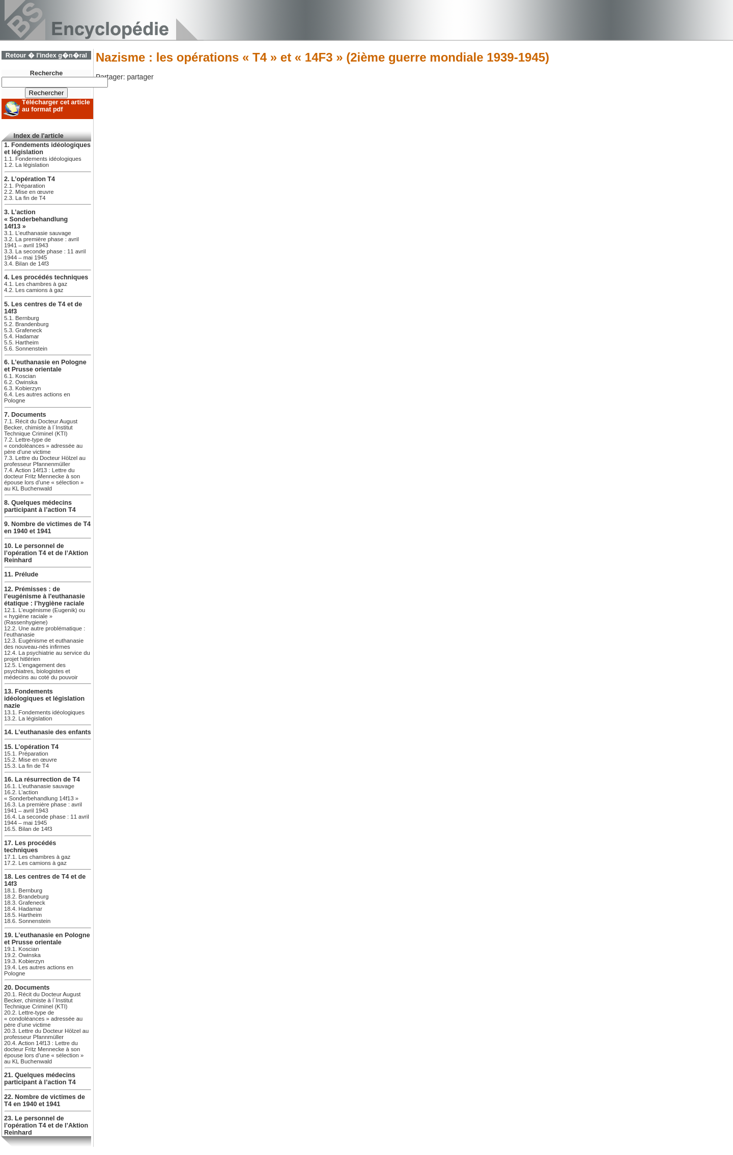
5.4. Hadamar (21, 336)
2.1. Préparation (24, 186)
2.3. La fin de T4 (25, 198)
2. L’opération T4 (29, 179)
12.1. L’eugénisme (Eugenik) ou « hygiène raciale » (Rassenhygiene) (44, 616)
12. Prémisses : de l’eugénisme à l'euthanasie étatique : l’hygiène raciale (44, 596)
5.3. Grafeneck (23, 330)
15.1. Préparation (26, 753)
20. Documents (27, 987)
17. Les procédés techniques (30, 847)
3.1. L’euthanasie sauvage (37, 233)
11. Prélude (21, 574)
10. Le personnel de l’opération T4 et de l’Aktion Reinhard (46, 553)
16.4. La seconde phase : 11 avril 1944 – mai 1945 (46, 820)
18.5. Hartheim (23, 915)
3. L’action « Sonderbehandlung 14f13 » (36, 219)
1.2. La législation (26, 165)
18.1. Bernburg (23, 890)
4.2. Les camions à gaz (34, 290)
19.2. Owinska (22, 955)
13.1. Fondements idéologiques (44, 712)
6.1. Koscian (20, 376)
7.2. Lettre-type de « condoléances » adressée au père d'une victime (43, 446)
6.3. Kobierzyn (22, 388)
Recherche (46, 73)
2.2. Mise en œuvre (29, 192)
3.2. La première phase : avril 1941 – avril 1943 (41, 242)
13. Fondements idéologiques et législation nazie (44, 698)
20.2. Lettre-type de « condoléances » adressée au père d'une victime (43, 1018)
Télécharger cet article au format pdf (56, 106)
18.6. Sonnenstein (27, 921)
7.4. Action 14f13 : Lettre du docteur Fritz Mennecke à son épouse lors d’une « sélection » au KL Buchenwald (43, 479)
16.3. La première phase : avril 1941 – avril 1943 (43, 807)
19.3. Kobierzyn (24, 961)
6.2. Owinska (20, 382)
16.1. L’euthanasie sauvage (39, 786)
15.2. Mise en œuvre (30, 760)
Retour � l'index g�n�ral (46, 55)
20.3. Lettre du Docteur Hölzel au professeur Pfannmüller (46, 1034)
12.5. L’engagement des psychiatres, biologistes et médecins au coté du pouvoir (41, 671)
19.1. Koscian (21, 949)
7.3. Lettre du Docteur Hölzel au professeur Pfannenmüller (45, 461)
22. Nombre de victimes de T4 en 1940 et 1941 (44, 1100)
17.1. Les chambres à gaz (37, 857)
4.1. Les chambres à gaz (35, 284)
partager (140, 77)
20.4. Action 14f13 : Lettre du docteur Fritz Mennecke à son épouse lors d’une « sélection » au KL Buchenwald (43, 1052)
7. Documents (25, 414)
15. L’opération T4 (31, 746)
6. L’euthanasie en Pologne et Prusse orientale (45, 366)
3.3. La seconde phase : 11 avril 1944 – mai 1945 (45, 254)
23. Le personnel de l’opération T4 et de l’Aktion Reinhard (46, 1125)
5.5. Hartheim (21, 342)
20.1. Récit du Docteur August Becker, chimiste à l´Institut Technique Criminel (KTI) (42, 1000)
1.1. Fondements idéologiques (42, 159)
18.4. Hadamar (23, 909)
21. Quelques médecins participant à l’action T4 (40, 1079)
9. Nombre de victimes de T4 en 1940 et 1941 (47, 528)
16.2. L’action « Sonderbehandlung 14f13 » (41, 795)
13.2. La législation (28, 718)
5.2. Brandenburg (26, 324)
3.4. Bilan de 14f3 (26, 264)
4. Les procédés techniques (46, 277)
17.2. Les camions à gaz (35, 863)
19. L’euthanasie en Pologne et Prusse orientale (47, 939)
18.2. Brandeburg (26, 896)
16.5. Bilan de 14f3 (28, 829)
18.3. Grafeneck (24, 903)
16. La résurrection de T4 (42, 779)
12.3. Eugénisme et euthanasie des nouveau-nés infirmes (43, 644)
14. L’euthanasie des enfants (47, 732)
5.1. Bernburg (21, 318)
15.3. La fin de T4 (26, 766)
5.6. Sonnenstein (25, 348)
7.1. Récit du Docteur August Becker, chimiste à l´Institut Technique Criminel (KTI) (40, 427)
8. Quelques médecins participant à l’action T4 (40, 506)
